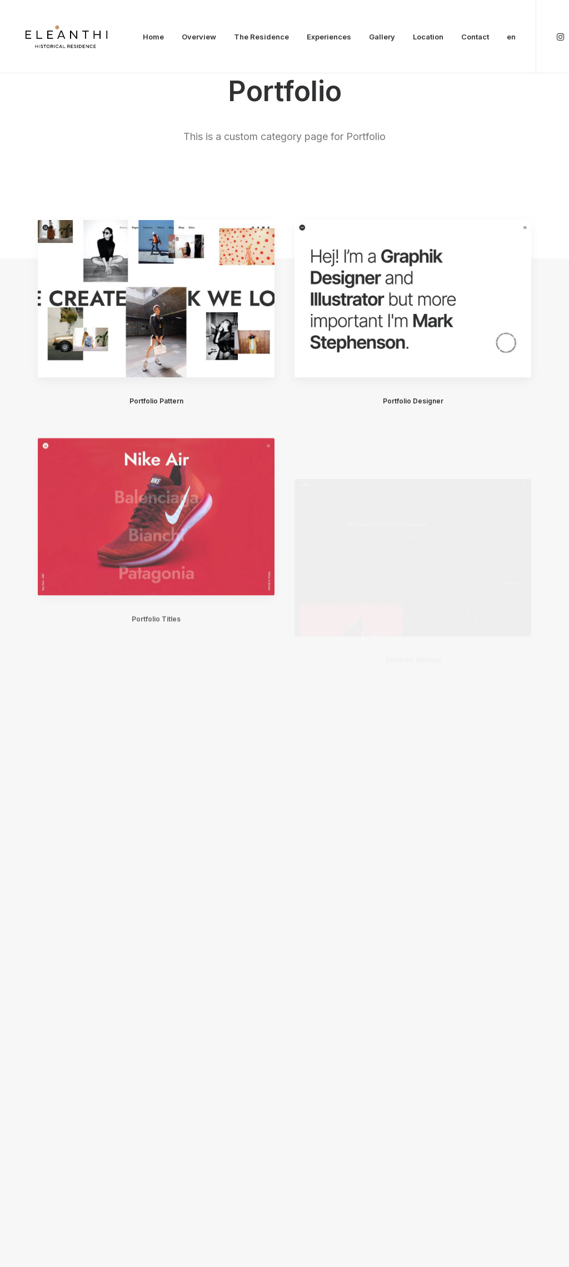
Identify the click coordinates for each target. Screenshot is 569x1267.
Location (428, 36)
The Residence (261, 36)
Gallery (382, 36)
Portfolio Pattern (156, 401)
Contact (475, 36)
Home (153, 36)
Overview (199, 36)
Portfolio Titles (156, 650)
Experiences (329, 36)
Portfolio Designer (413, 401)
